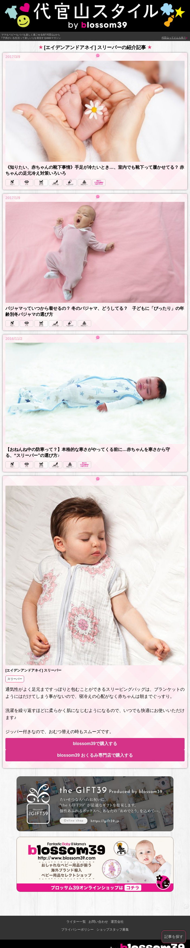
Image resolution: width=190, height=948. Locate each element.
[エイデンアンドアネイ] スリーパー (33, 670)
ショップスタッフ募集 (112, 929)
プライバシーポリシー (77, 929)
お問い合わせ (98, 922)
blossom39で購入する (95, 743)
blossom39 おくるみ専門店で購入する (95, 755)
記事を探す (173, 936)
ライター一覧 (76, 922)
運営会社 (117, 922)
